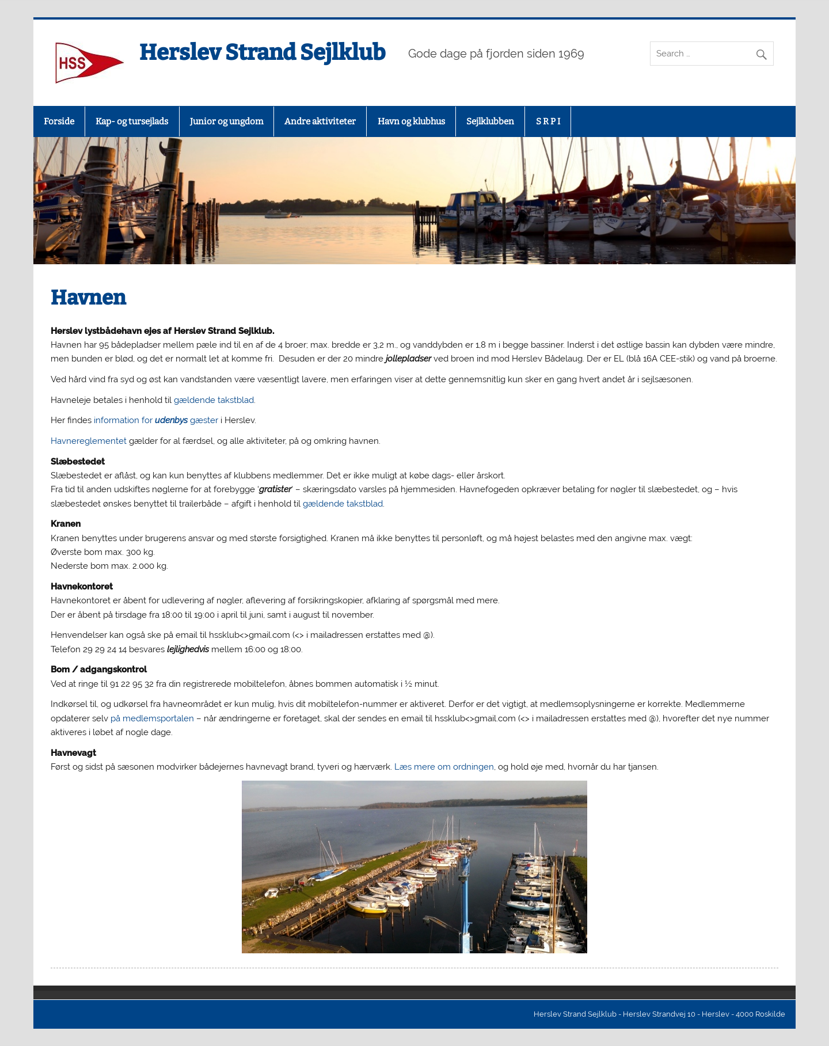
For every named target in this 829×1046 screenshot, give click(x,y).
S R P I (548, 121)
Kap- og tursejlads (132, 121)
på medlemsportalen (152, 718)
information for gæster (156, 420)
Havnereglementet (90, 441)
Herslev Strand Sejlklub (262, 52)
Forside (59, 121)
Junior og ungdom (226, 121)
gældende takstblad (214, 400)
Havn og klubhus (411, 121)
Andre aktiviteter (320, 121)
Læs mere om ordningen (444, 767)
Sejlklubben (490, 121)
